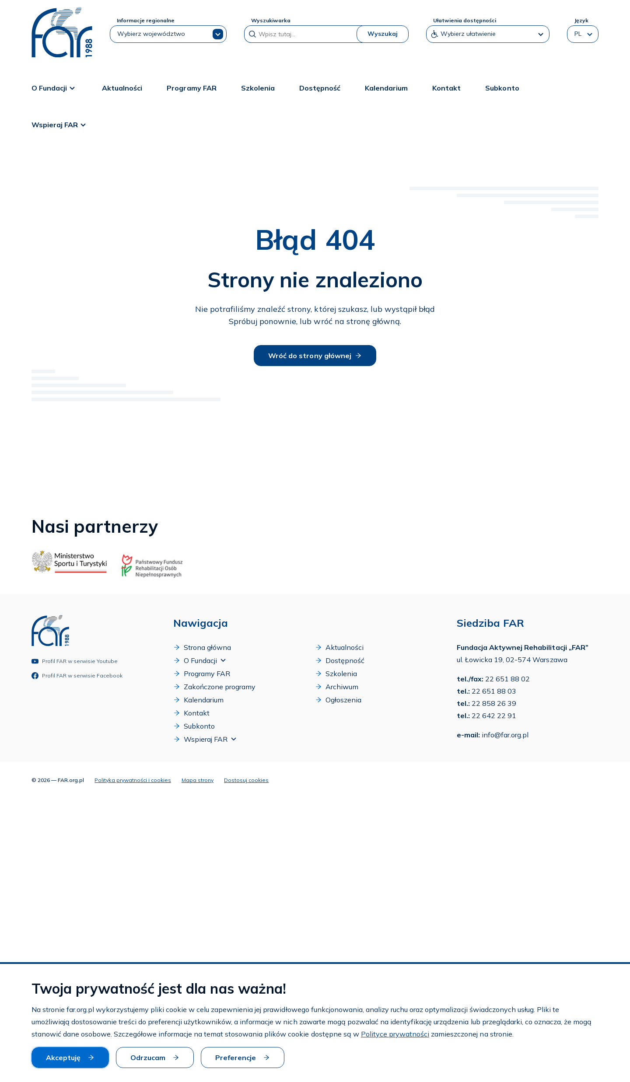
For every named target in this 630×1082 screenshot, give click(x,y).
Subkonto (502, 88)
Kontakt (446, 88)
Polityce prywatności (395, 1034)
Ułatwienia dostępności (464, 20)
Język (581, 20)
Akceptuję (70, 1057)
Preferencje (242, 1057)
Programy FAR (191, 88)
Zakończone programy (214, 686)
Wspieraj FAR (60, 124)
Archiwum (336, 686)
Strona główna (202, 647)
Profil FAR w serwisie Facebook (77, 675)
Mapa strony (198, 780)
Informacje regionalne (146, 20)
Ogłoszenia (338, 699)
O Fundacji (54, 88)
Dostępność (319, 88)
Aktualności (122, 88)
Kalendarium (386, 88)
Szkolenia (258, 88)
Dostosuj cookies (246, 780)
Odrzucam (154, 1057)
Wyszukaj (383, 34)
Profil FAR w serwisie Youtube (75, 661)
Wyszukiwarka (270, 20)
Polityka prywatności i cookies (132, 780)
